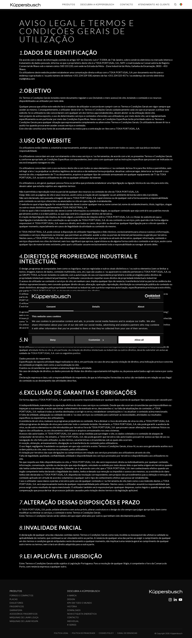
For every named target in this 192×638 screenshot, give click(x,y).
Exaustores (16, 603)
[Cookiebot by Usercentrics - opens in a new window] (147, 296)
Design (71, 599)
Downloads (74, 610)
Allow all (139, 340)
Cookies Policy (106, 633)
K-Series (71, 625)
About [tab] (141, 306)
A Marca (71, 595)
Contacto (73, 617)
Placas (14, 599)
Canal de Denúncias (127, 633)
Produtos (68, 4)
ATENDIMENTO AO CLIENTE (154, 4)
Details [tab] (96, 306)
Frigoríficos (17, 606)
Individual (73, 621)
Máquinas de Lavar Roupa (24, 621)
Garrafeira (16, 610)
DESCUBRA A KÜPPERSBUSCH (97, 4)
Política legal (61, 633)
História (72, 606)
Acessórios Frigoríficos (24, 614)
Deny (53, 340)
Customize (96, 340)
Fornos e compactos (21, 595)
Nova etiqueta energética (82, 614)
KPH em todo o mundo (79, 603)
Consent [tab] (51, 306)
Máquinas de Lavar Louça (24, 617)
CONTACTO (126, 4)
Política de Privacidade (83, 633)
